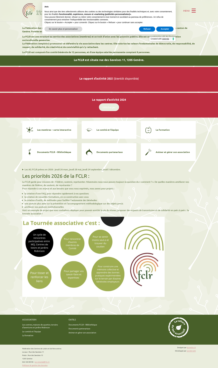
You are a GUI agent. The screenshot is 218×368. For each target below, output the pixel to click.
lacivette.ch (191, 347)
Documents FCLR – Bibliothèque (83, 324)
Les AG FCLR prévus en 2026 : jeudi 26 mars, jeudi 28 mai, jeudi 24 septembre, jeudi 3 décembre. (73, 169)
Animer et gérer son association (82, 332)
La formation (27, 335)
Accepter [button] (165, 29)
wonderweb (191, 351)
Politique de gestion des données (35, 365)
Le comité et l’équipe (31, 331)
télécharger (109, 107)
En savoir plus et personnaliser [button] (63, 29)
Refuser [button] (147, 29)
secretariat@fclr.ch (42, 362)
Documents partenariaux (79, 328)
